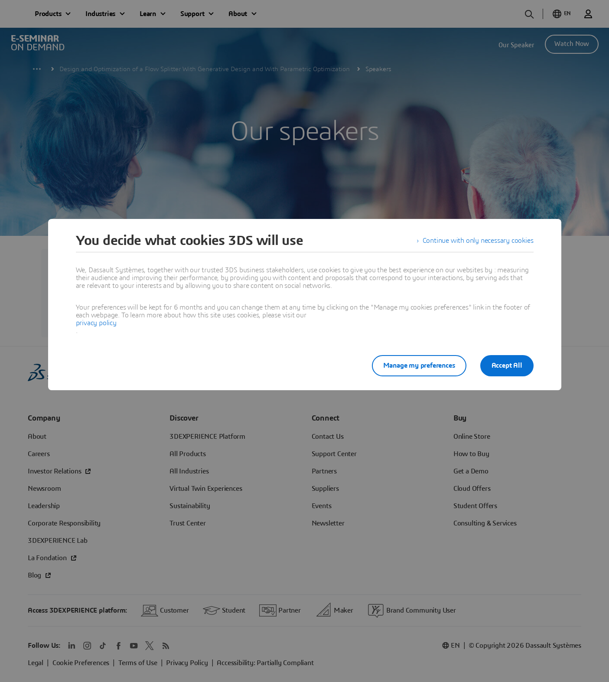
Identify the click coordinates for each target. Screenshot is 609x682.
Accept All (507, 365)
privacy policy (96, 323)
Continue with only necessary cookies (478, 240)
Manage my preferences (419, 365)
